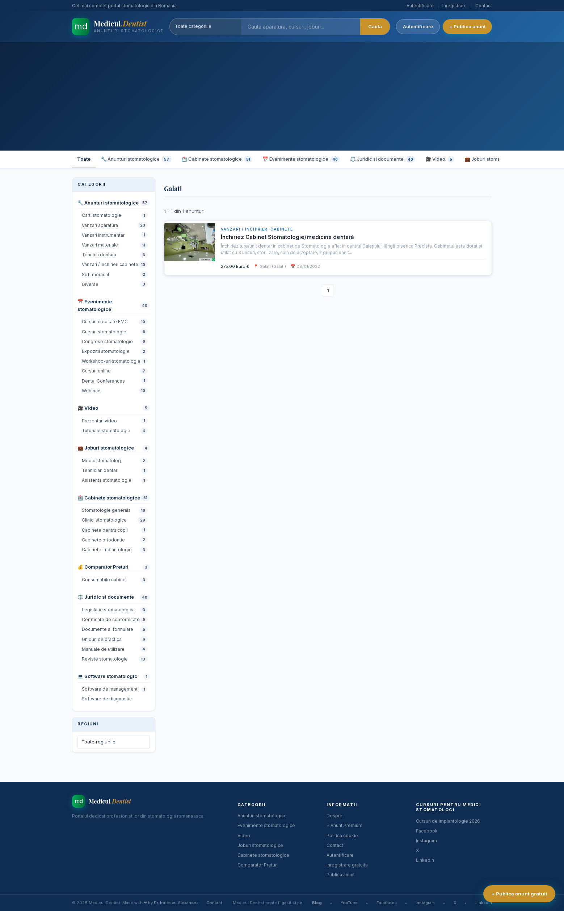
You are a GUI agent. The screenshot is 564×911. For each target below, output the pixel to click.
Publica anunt (341, 874)
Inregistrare (454, 5)
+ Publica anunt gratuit (519, 894)
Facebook (427, 831)
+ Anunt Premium (344, 825)
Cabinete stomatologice (263, 855)
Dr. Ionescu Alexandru (176, 902)
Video (243, 835)
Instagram (426, 840)
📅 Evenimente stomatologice (301, 159)
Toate (84, 159)
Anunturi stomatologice (262, 815)
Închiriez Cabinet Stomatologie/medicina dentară (287, 236)
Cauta (375, 26)
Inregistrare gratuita (347, 865)
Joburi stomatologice (260, 845)
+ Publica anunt (467, 26)
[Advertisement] (282, 96)
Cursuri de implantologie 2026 (448, 821)
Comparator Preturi (257, 865)
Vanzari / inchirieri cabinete (257, 229)
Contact (483, 5)
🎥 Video (439, 159)
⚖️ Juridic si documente (382, 159)
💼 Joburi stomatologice (495, 159)
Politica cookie (342, 835)
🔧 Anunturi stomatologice (136, 159)
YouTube (349, 902)
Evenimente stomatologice (266, 825)
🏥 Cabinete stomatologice (216, 159)
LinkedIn (425, 860)
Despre (334, 815)
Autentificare (420, 5)
